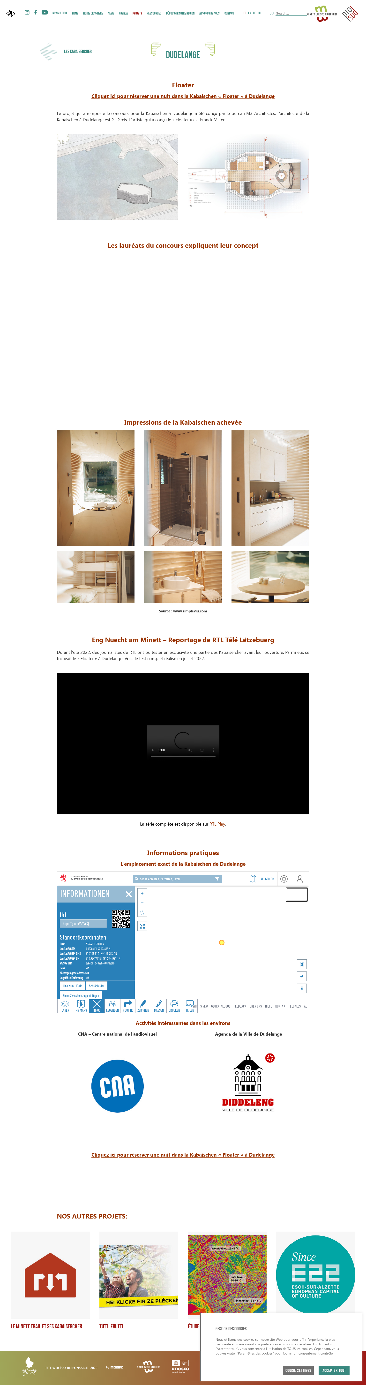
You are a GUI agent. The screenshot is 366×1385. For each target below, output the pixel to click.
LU (259, 13)
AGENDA (123, 13)
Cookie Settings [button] (298, 1371)
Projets (137, 13)
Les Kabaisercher (66, 52)
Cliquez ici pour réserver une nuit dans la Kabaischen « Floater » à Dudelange (183, 95)
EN (249, 13)
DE (254, 13)
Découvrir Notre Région (180, 13)
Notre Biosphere (93, 13)
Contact (229, 13)
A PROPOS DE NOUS (209, 13)
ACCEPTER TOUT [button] (334, 1371)
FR (245, 13)
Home (75, 13)
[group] (50, 1281)
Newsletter (59, 13)
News (111, 13)
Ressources (154, 13)
